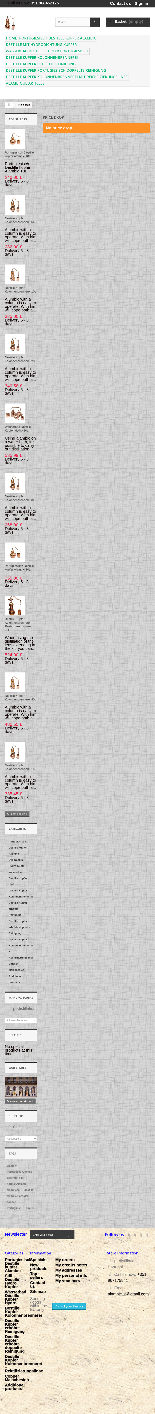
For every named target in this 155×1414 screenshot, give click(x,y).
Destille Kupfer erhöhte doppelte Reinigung (19, 927)
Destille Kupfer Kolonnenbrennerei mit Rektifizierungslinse (67, 76)
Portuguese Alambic (19, 1171)
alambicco (13, 1189)
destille (29, 1189)
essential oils (15, 1177)
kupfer (30, 1208)
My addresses (68, 1270)
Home (11, 38)
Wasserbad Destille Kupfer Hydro (18, 878)
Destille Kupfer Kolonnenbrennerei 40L (20, 697)
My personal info (71, 1275)
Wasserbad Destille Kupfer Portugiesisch (47, 51)
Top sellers (18, 119)
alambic (12, 1165)
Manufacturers (21, 997)
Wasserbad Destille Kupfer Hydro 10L (18, 428)
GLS (16, 1127)
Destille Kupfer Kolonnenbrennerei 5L (20, 220)
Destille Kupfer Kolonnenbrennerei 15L (20, 767)
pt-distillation (24, 1008)
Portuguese (14, 1208)
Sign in (141, 3)
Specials (15, 1035)
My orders (65, 1259)
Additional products (15, 979)
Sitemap (38, 1291)
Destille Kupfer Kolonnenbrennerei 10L (20, 289)
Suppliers (16, 1116)
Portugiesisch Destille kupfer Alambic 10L (19, 154)
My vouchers (67, 1280)
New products (38, 1267)
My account (65, 1253)
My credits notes (71, 1265)
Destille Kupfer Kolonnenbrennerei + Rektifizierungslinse (21, 948)
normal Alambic (16, 1183)
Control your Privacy (69, 1306)
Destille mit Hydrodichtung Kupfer (41, 44)
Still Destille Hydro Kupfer (17, 862)
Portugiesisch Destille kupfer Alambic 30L (19, 567)
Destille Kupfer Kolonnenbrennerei (42, 57)
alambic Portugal (17, 1195)
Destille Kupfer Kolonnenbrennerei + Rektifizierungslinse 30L (19, 624)
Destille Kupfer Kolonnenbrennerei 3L (20, 498)
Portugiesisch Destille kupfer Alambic (57, 38)
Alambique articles (25, 83)
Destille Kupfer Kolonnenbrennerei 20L (20, 359)
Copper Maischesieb (16, 966)
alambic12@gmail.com (128, 1294)
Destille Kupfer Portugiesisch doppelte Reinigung (56, 70)
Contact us (120, 3)
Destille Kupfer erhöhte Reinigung (41, 63)
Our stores (17, 1068)
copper (11, 1201)
